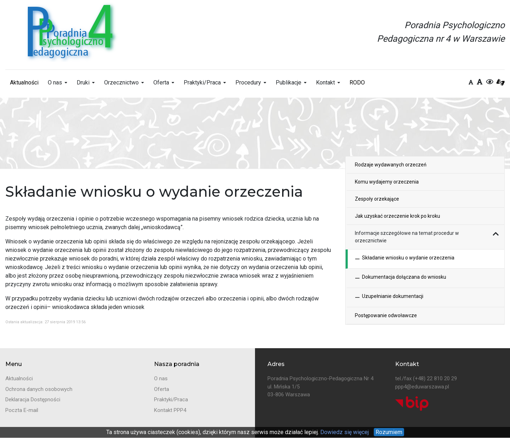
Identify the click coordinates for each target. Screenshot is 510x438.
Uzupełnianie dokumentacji (389, 297)
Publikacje (288, 82)
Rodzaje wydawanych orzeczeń (391, 165)
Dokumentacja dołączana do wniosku (400, 278)
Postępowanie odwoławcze (386, 315)
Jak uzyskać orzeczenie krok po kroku (397, 216)
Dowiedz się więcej (344, 432)
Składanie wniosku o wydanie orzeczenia (404, 259)
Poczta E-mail (21, 410)
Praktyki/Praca (202, 82)
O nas (55, 82)
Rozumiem (389, 432)
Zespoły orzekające (377, 199)
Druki (83, 82)
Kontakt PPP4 (170, 410)
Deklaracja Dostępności (32, 399)
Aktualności (24, 82)
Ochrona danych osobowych (38, 389)
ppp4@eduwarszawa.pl (422, 386)
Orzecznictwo (121, 82)
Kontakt (325, 82)
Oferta (161, 82)
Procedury (248, 82)
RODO (357, 82)
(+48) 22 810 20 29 (435, 378)
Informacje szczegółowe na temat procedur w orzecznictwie (407, 236)
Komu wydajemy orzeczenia (387, 182)
